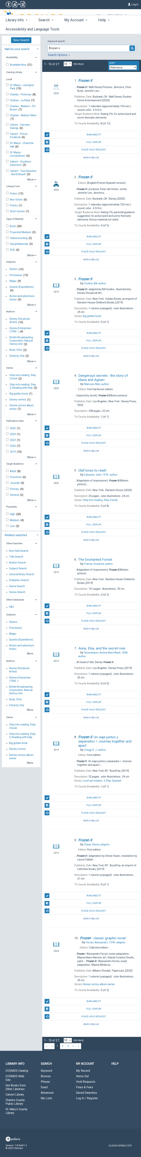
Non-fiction (16, 199)
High (13, 514)
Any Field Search (18, 550)
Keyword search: (57, 41)
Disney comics (18, 399)
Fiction (14, 193)
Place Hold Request (75, 149)
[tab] (21, 49)
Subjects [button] (11, 261)
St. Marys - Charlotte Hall (22, 145)
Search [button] (45, 28)
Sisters (14, 269)
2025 (13, 428)
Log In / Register (87, 1098)
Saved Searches (86, 1092)
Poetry (14, 205)
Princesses (16, 275)
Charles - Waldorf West (23, 115)
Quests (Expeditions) (22, 286)
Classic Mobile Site (120, 1145)
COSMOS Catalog (17, 1070)
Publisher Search (19, 580)
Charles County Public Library (15, 1101)
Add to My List (91, 157)
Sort (112, 63)
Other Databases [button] (15, 599)
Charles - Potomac (21, 94)
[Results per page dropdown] (68, 64)
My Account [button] (75, 28)
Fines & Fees (84, 1087)
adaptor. (97, 844)
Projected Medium (21, 232)
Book (13, 226)
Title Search (16, 556)
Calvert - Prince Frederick (19, 135)
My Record (83, 1070)
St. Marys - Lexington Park (22, 87)
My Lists (46, 1098)
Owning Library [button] (14, 72)
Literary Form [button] (13, 186)
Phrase (45, 1081)
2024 (13, 434)
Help (115, 1063)
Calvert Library (15, 1094)
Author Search (17, 562)
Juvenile (15, 482)
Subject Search (18, 568)
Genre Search (17, 586)
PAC (11, 607)
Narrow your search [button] (17, 49)
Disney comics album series (22, 407)
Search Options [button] (59, 55)
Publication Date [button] (15, 420)
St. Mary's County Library (17, 1111)
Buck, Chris (16, 349)
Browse (46, 1076)
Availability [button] (12, 57)
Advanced (47, 1092)
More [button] (105, 29)
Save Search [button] (21, 40)
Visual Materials (19, 243)
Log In (135, 4)
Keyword (46, 1070)
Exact (44, 1087)
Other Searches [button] (14, 543)
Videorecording (19, 238)
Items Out (82, 1076)
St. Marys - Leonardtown (18, 154)
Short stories (17, 211)
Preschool (16, 477)
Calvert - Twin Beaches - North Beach (23, 172)
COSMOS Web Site (15, 1078)
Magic (13, 281)
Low (12, 526)
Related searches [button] (16, 535)
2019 (13, 451)
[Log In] (129, 4)
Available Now (18, 64)
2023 (13, 440)
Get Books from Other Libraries (16, 1087)
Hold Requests (85, 1081)
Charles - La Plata (20, 100)
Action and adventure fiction (22, 298)
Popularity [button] (11, 506)
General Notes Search (21, 574)
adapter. (106, 942)
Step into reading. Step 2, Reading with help (23, 386)
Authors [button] (10, 311)
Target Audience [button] (15, 463)
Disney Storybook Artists (20, 320)
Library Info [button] (16, 28)
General (14, 494)
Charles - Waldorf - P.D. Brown (23, 108)
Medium (15, 520)
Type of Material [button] (14, 219)
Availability (73, 134)
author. (95, 283)
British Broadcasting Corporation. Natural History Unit (21, 340)
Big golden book (19, 393)
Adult (13, 471)
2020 (13, 445)
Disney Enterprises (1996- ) (20, 330)
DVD (12, 249)
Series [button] (9, 367)
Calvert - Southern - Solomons (21, 163)
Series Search (17, 592)
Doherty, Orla (17, 355)
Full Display (73, 142)
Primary (15, 489)
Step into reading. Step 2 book (23, 377)
